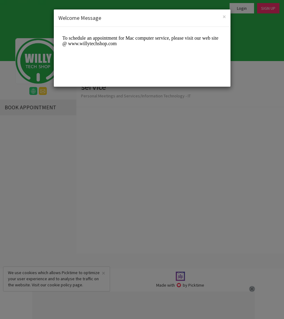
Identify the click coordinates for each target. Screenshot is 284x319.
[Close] (224, 16)
